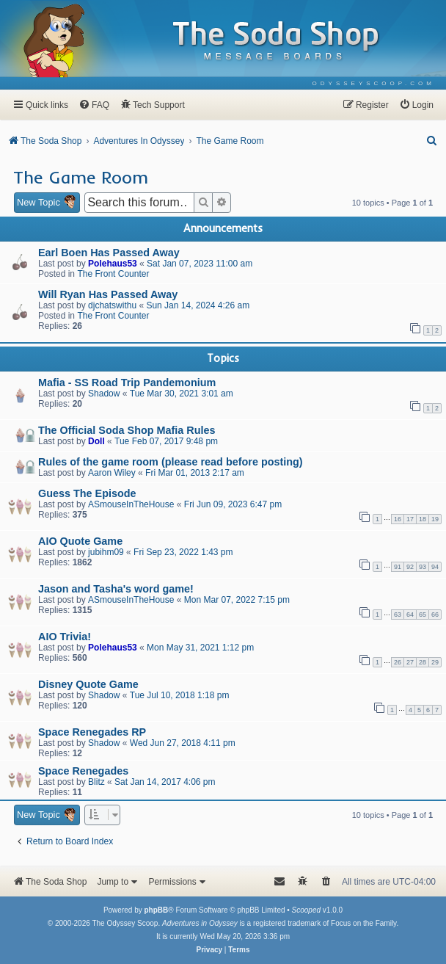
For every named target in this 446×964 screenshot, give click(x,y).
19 (435, 519)
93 (422, 566)
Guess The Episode (87, 493)
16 (397, 519)
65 (422, 614)
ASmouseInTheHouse (131, 504)
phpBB (156, 910)
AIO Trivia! (64, 636)
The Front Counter (113, 274)
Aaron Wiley (112, 473)
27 (410, 662)
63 (397, 614)
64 (410, 614)
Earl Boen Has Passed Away (109, 252)
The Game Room (80, 177)
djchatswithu (112, 305)
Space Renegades (83, 771)
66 (435, 614)
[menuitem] (373, 83)
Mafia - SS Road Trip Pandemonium (127, 382)
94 (435, 566)
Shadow (104, 393)
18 (422, 519)
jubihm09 (106, 552)
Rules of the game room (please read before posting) (170, 462)
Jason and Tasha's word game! (116, 589)
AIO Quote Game (80, 541)
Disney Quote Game (88, 684)
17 (410, 519)
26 (397, 662)
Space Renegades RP (92, 732)
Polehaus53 (112, 263)
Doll (96, 441)
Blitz (96, 782)
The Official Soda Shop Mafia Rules (126, 430)
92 (410, 566)
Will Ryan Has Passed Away (108, 294)
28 (422, 662)
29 (435, 662)
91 (397, 566)
